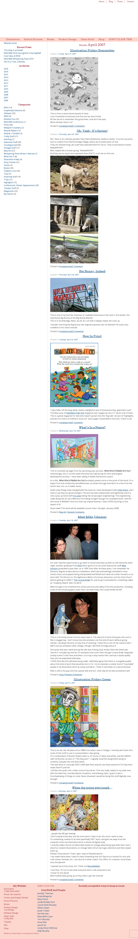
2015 (6, 74)
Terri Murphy (43, 919)
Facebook (85, 894)
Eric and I (77, 495)
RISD (79, 565)
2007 (6, 97)
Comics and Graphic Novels (16, 898)
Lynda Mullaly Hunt (46, 902)
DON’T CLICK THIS (120, 40)
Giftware (8, 113)
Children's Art (10, 171)
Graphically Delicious (13, 110)
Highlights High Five (75, 413)
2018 (6, 68)
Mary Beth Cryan (45, 916)
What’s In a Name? (92, 428)
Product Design (67, 40)
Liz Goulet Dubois (69, 18)
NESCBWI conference (13, 122)
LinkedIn (112, 894)
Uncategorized (65, 126)
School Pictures (33, 40)
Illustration (13, 40)
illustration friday (11, 159)
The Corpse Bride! (82, 580)
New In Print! (92, 336)
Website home (10, 43)
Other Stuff (87, 40)
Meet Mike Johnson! (92, 517)
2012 (6, 83)
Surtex (7, 165)
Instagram (105, 894)
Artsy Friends (65, 674)
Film (5, 925)
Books (50, 40)
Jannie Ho (41, 925)
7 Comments (78, 783)
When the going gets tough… (92, 788)
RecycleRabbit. (93, 866)
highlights (8, 182)
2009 (6, 91)
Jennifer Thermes (45, 893)
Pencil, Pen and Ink (12, 894)
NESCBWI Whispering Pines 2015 (19, 58)
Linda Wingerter (44, 896)
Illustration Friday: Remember (92, 51)
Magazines (9, 191)
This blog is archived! (13, 50)
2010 (6, 89)
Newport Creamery (12, 127)
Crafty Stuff (9, 136)
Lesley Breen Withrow (47, 928)
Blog (111, 2)
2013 (6, 80)
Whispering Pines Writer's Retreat (19, 153)
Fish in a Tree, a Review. (14, 61)
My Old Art (8, 194)
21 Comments (78, 126)
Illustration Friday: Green (92, 680)
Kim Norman (43, 913)
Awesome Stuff (10, 142)
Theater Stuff (10, 188)
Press (120, 2)
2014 (6, 77)
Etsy (118, 894)
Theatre (7, 922)
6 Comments (78, 512)
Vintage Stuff (10, 148)
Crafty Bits (8, 918)
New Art (62, 512)
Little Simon (122, 490)
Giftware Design (11, 913)
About (101, 2)
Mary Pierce (42, 899)
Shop (102, 40)
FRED (6, 116)
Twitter (91, 894)
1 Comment (77, 266)
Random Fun (9, 119)
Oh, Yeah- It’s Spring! (92, 131)
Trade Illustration (12, 891)
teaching (8, 139)
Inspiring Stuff (10, 176)
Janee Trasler (43, 910)
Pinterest (98, 894)
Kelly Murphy (43, 931)
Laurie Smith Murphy (46, 905)
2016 (6, 71)
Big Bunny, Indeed (92, 271)
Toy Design (9, 910)
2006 (6, 100)
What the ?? (9, 156)
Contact (130, 2)
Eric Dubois (35, 933)
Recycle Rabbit (10, 130)
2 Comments (78, 331)
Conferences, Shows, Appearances (19, 185)
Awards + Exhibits (12, 133)
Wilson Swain (43, 907)
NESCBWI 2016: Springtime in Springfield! (22, 53)
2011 (6, 86)
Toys (6, 173)
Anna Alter (42, 922)
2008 (6, 94)
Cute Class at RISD (12, 56)
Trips (6, 179)
